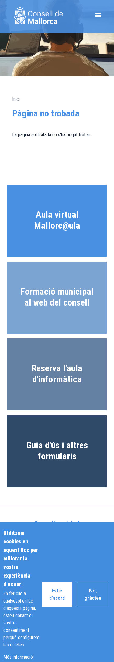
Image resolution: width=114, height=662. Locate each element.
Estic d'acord (57, 602)
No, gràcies (93, 602)
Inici (16, 99)
